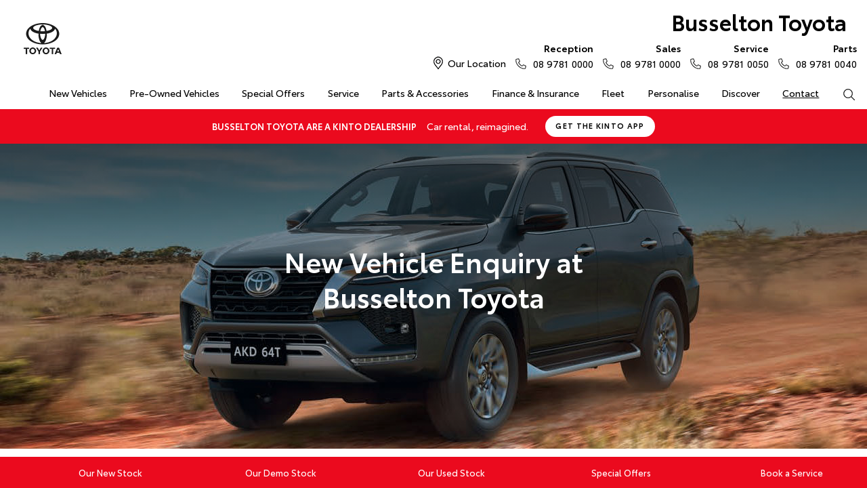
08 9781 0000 (560, 55)
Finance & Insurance (535, 93)
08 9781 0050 (735, 55)
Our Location (477, 63)
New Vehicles (78, 93)
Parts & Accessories (425, 93)
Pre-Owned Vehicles (174, 93)
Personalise (673, 93)
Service (343, 93)
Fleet (613, 93)
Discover (740, 93)
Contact (800, 93)
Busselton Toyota (759, 21)
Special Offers (273, 93)
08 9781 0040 (823, 55)
